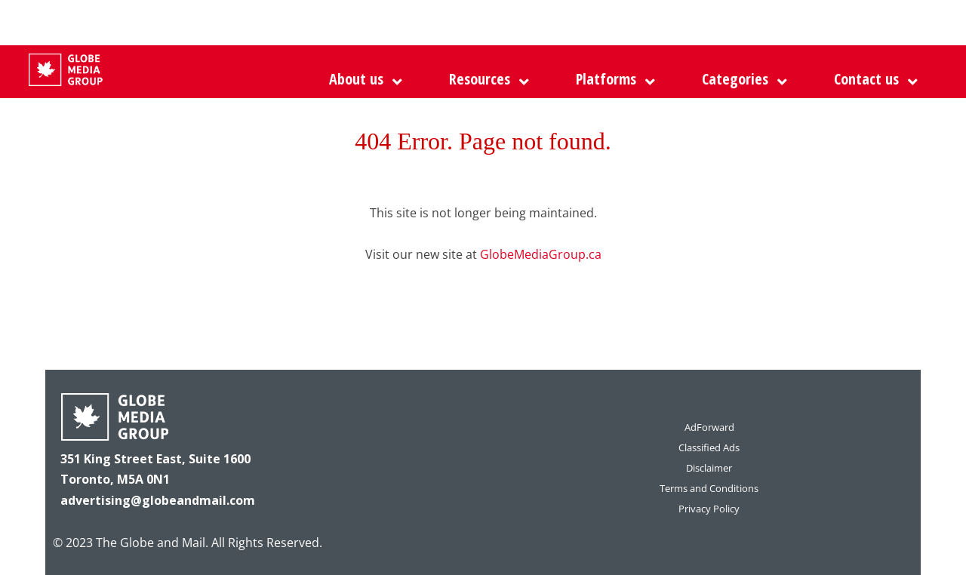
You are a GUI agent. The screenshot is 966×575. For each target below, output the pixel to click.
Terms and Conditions (709, 488)
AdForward (709, 427)
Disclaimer (709, 468)
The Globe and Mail (150, 542)
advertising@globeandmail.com (157, 500)
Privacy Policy (709, 508)
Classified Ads (709, 447)
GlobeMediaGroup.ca (540, 254)
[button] (612, 79)
